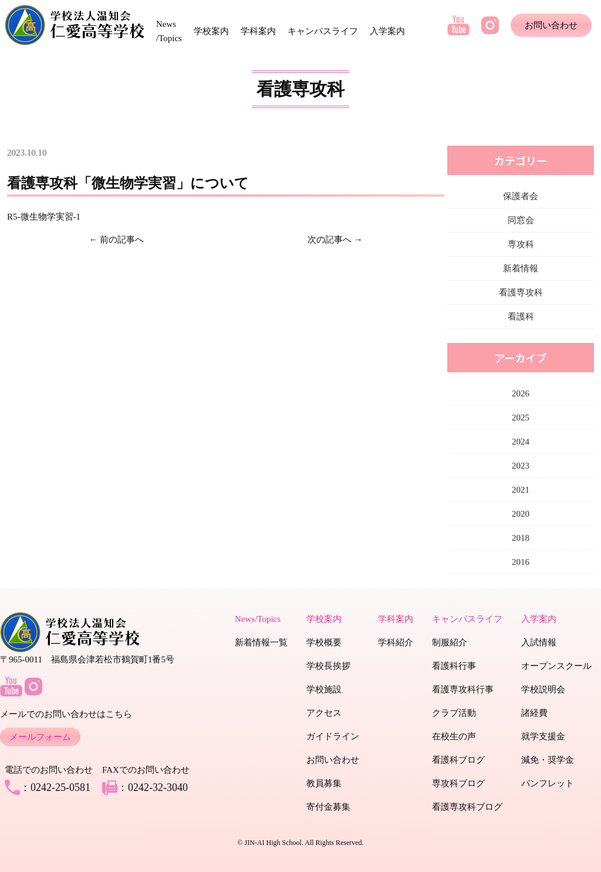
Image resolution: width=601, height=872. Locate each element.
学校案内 (211, 31)
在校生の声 (454, 736)
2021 (520, 489)
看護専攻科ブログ (467, 807)
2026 (520, 393)
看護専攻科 (521, 292)
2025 (520, 417)
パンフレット (547, 783)
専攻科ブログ (458, 783)
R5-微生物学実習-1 (43, 216)
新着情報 (520, 268)
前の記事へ (122, 239)
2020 (520, 514)
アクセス (324, 713)
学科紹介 (395, 642)
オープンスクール (556, 666)
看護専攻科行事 (463, 689)
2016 (520, 562)
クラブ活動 (454, 713)
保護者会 (520, 196)
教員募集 (324, 783)
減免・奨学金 (547, 760)
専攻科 (521, 244)
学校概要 (324, 642)
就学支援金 (543, 736)
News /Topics (169, 31)
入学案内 (387, 31)
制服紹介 (449, 642)
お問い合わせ (551, 25)
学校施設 (324, 689)
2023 (520, 465)
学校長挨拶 (328, 666)
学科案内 (258, 31)
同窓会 (521, 220)
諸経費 (534, 713)
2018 (520, 538)
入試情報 (538, 642)
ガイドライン (332, 736)
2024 (520, 441)
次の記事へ (330, 239)
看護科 (521, 316)
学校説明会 (543, 689)
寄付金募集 (328, 807)
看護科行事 (454, 666)
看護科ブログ (458, 760)
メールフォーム (40, 737)
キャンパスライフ (323, 31)
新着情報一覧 (261, 642)
